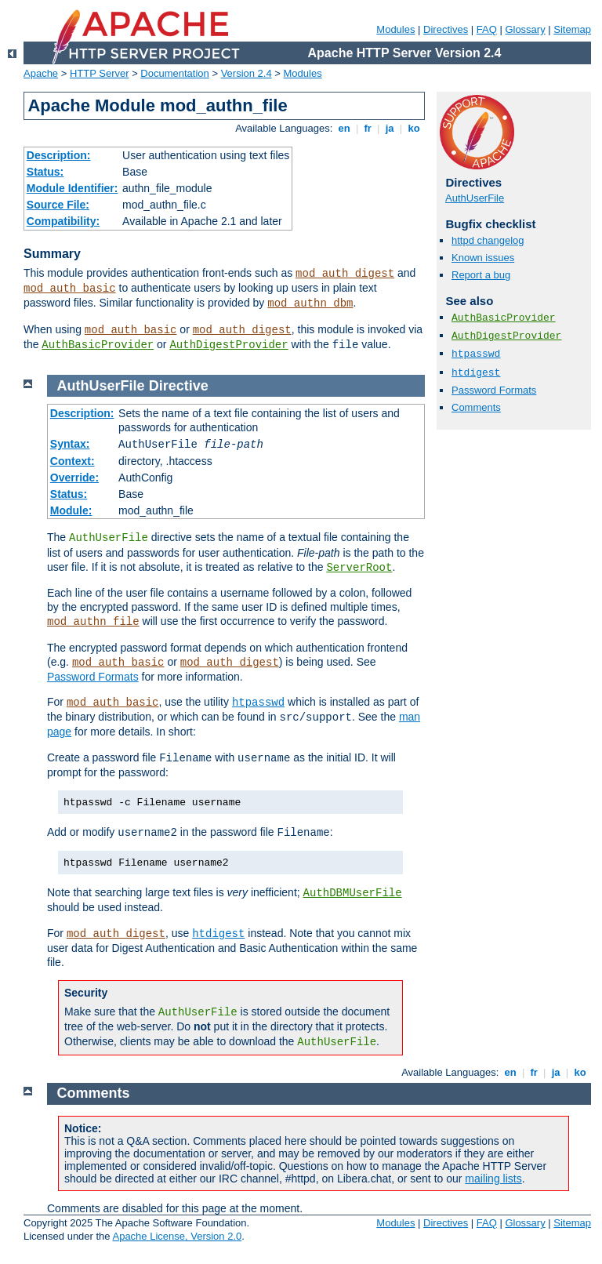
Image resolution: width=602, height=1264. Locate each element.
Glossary (525, 29)
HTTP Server (99, 73)
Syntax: (70, 444)
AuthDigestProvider (228, 345)
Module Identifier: (72, 188)
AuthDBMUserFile (352, 893)
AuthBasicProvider (98, 345)
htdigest (476, 373)
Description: (59, 155)
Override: (74, 477)
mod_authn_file (93, 622)
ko (413, 128)
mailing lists (493, 1178)
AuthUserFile (474, 198)
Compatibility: (63, 221)
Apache (41, 73)
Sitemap (572, 29)
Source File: (58, 204)
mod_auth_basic (70, 288)
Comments (476, 407)
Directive (179, 386)
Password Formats (494, 390)
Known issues (483, 257)
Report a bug (481, 275)
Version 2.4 (246, 73)
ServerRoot (359, 567)
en (344, 128)
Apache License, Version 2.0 (176, 1236)
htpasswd (476, 354)
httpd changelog (488, 240)
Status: (45, 171)
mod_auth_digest (345, 273)
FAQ (487, 29)
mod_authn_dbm (310, 303)
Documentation (174, 73)
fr (368, 128)
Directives (445, 29)
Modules (395, 29)
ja (390, 128)
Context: (72, 461)
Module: (71, 510)
